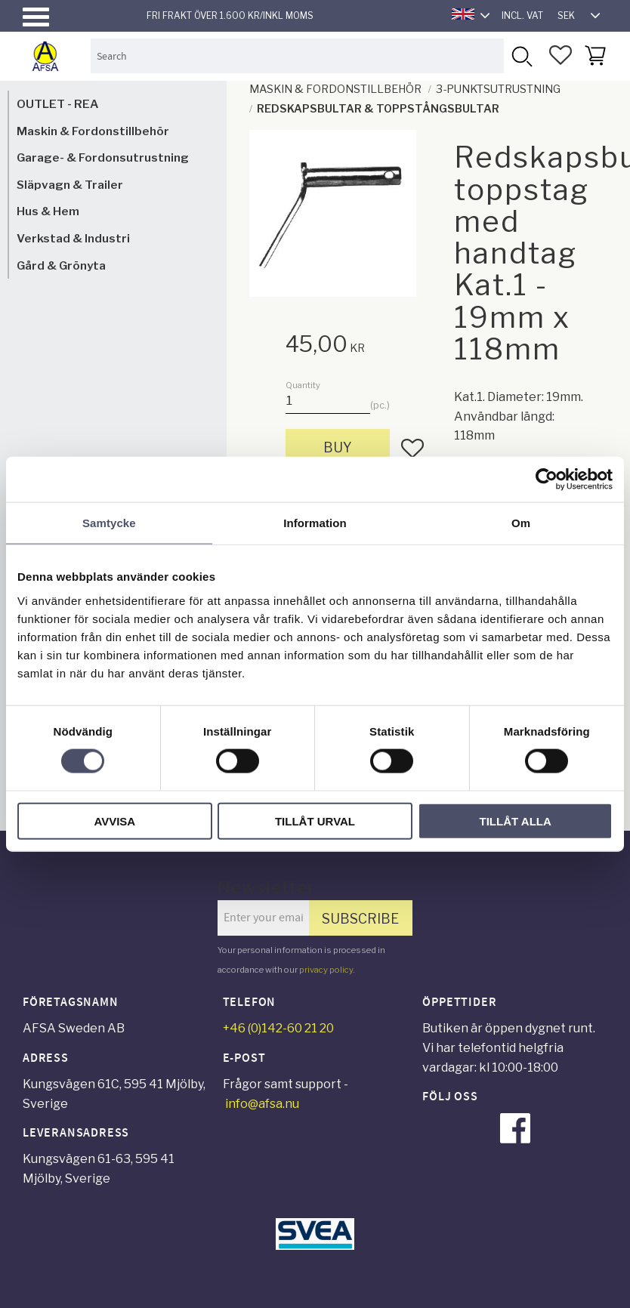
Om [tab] (520, 523)
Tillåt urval (315, 820)
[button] (36, 17)
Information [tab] (315, 523)
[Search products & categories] (297, 55)
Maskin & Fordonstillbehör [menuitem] (93, 131)
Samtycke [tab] (109, 523)
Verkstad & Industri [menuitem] (73, 238)
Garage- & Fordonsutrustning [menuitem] (103, 157)
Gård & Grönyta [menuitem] (61, 265)
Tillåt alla (515, 820)
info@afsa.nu (262, 1104)
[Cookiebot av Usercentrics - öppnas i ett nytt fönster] (546, 479)
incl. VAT (522, 15)
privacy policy (326, 969)
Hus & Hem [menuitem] (48, 211)
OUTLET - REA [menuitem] (57, 104)
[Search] (521, 55)
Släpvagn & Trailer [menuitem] (70, 184)
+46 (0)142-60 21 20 (278, 1028)
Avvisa (114, 820)
